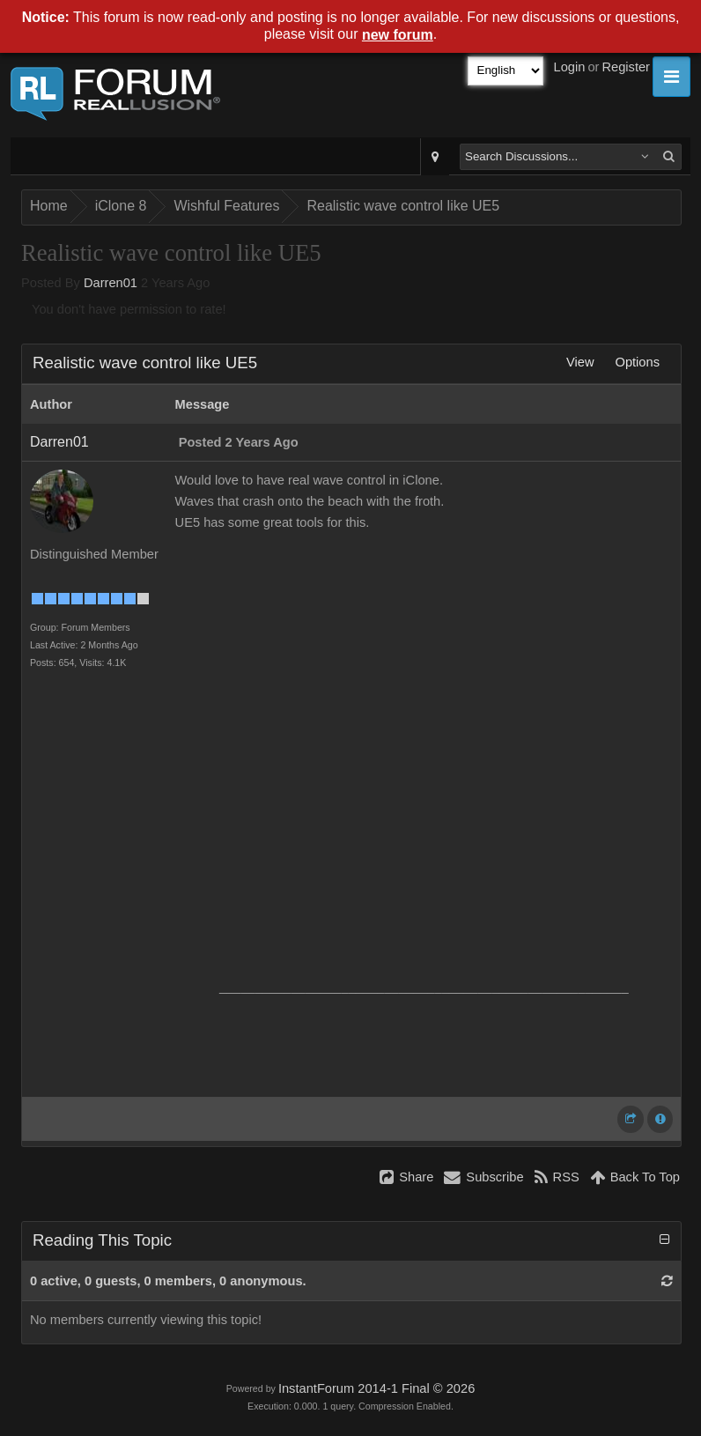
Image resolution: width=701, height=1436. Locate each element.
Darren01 (110, 283)
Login (570, 67)
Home (49, 205)
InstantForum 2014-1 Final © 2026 (376, 1388)
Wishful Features (226, 205)
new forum (397, 34)
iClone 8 (121, 205)
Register (625, 67)
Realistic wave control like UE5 (402, 205)
